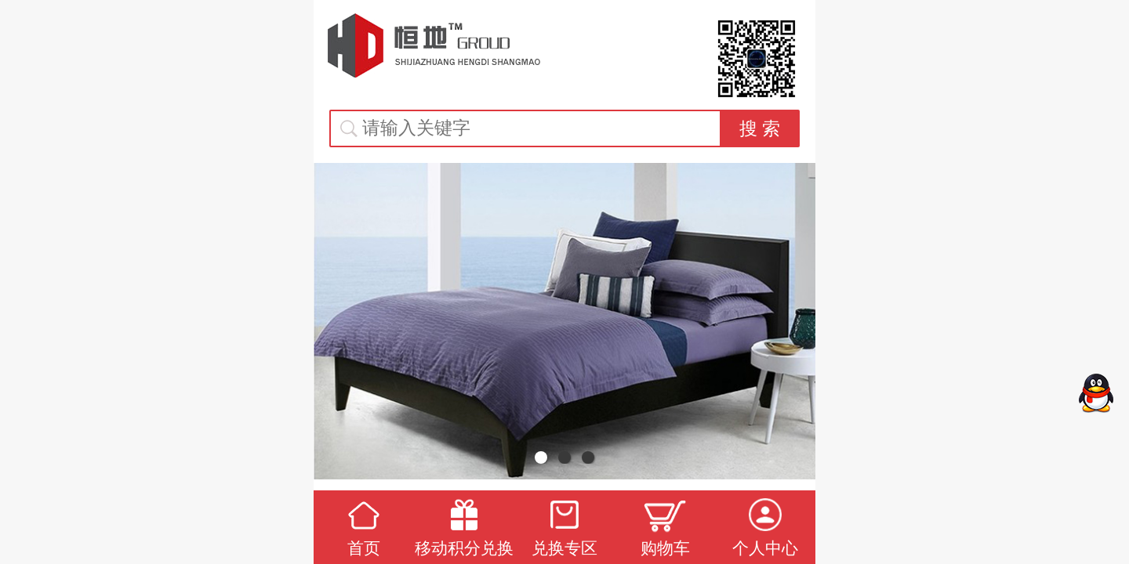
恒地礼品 (434, 45)
